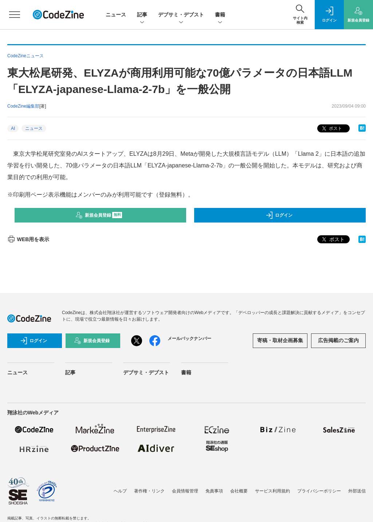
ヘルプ (120, 491)
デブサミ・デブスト (181, 15)
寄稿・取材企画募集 (280, 340)
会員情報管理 (185, 491)
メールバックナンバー (189, 338)
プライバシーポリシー (319, 491)
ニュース (116, 15)
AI (13, 128)
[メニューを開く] (14, 14)
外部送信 (357, 491)
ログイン (279, 215)
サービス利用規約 (272, 491)
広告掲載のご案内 (338, 340)
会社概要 (239, 491)
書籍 (220, 15)
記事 (142, 15)
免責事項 (214, 491)
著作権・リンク (149, 491)
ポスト (331, 128)
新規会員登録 (98, 215)
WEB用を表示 (28, 239)
